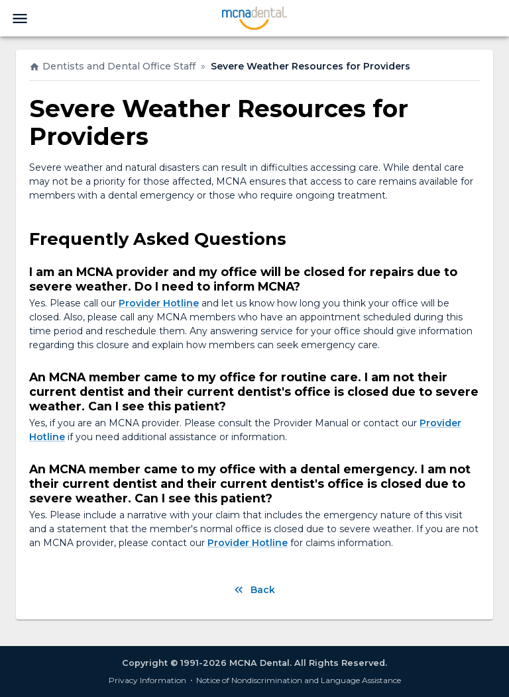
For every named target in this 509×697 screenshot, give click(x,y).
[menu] (19, 18)
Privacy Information (147, 680)
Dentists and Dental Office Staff (112, 66)
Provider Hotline (159, 303)
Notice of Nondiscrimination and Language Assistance (298, 680)
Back (253, 589)
